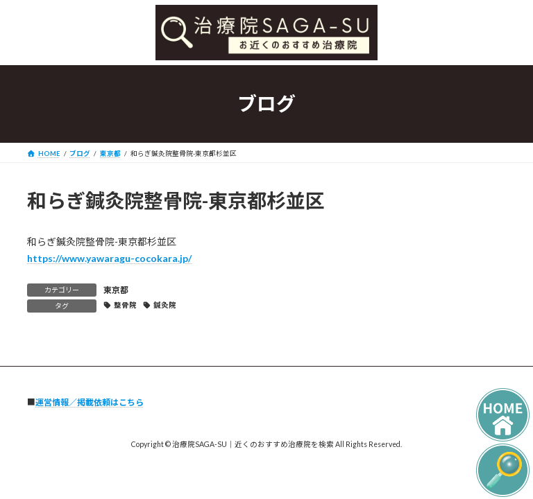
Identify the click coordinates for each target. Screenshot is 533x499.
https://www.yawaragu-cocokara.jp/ (109, 258)
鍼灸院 (164, 305)
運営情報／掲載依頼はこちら (89, 402)
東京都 (115, 290)
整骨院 (125, 305)
